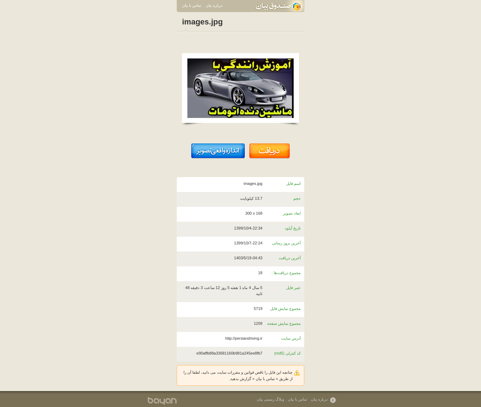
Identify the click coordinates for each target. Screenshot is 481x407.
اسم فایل (293, 183)
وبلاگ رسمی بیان (270, 399)
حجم (297, 198)
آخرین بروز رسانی (286, 243)
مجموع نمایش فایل (285, 308)
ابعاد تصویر (292, 213)
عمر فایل (293, 288)
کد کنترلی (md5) (287, 353)
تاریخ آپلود (293, 228)
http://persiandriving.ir (243, 338)
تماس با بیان (191, 5)
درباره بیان (214, 5)
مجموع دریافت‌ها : (286, 273)
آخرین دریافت (290, 258)
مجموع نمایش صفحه (284, 323)
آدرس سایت (291, 338)
